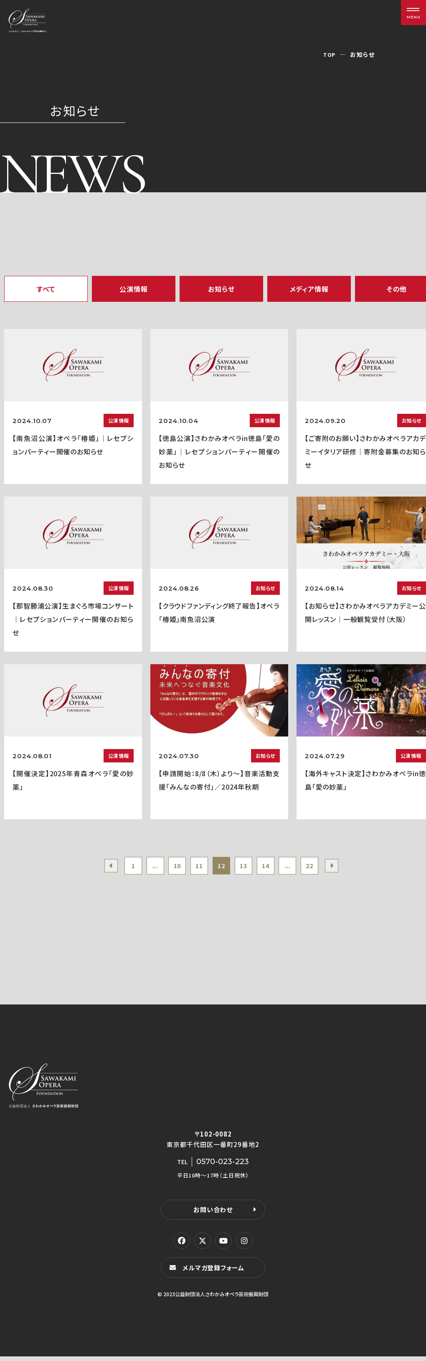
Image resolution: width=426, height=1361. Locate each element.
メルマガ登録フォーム (215, 1271)
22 (323, 867)
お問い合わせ (213, 1213)
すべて (46, 289)
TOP (328, 54)
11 (196, 867)
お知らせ (221, 289)
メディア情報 (309, 289)
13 (247, 867)
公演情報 (133, 289)
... (145, 867)
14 (272, 867)
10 (171, 867)
